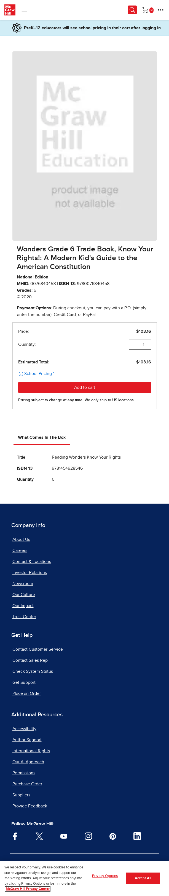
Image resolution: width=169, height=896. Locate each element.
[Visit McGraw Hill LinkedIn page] (137, 836)
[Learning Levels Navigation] (24, 10)
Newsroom (22, 583)
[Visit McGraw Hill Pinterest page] (112, 836)
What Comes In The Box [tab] (42, 437)
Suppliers (21, 795)
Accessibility (24, 729)
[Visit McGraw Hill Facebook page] (15, 836)
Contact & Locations (31, 561)
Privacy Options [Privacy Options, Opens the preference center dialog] (105, 876)
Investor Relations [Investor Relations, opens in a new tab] (29, 572)
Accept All (143, 878)
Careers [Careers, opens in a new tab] (19, 550)
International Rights (31, 751)
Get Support (24, 682)
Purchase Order (27, 784)
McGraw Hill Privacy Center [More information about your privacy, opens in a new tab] (28, 889)
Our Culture (23, 594)
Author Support (27, 740)
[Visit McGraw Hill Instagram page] (88, 836)
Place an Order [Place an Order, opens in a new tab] (26, 693)
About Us (21, 539)
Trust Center (24, 617)
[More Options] (161, 10)
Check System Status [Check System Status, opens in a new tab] (32, 671)
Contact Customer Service (37, 649)
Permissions (23, 773)
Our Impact (23, 605)
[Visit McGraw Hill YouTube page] (64, 836)
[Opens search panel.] (132, 10)
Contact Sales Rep (30, 660)
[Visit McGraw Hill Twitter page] (39, 836)
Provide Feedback (29, 806)
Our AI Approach (28, 762)
